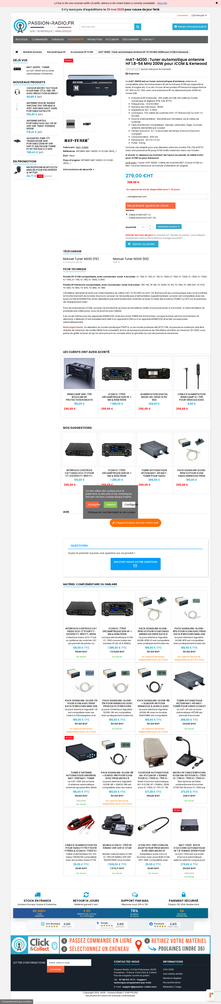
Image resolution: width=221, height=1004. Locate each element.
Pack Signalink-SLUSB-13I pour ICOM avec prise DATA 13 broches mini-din (81, 704)
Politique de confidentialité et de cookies (111, 512)
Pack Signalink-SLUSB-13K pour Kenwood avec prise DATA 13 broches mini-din (117, 706)
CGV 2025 (168, 971)
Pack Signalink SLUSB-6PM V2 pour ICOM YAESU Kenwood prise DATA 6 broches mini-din (191, 476)
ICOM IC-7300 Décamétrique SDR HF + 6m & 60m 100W (116, 397)
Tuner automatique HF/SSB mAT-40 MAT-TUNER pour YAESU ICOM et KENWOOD (154, 474)
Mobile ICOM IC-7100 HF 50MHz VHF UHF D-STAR (117, 848)
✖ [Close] (217, 3)
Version (130, 210)
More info (162, 3)
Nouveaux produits (29, 82)
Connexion (182, 15)
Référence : (69, 151)
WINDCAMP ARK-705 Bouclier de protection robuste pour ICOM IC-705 (79, 398)
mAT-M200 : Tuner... (38, 67)
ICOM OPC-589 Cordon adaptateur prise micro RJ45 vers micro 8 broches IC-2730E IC (153, 850)
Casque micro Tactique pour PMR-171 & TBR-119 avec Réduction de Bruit (42, 90)
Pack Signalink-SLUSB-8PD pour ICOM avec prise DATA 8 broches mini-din (189, 632)
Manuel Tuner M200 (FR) (81, 259)
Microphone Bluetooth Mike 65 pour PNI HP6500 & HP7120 (41, 170)
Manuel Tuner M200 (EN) (131, 259)
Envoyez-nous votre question (135, 565)
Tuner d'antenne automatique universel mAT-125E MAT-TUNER (81, 776)
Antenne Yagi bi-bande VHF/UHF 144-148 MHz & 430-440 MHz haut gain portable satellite (41, 107)
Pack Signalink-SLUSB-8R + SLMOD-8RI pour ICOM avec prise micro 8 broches (117, 778)
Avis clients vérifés (173, 976)
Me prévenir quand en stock (148, 205)
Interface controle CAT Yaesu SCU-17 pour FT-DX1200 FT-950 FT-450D (79, 474)
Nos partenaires (172, 984)
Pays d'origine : (72, 160)
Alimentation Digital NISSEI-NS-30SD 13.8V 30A (154, 397)
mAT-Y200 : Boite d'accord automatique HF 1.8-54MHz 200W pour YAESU (189, 850)
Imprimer (134, 73)
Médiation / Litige (172, 989)
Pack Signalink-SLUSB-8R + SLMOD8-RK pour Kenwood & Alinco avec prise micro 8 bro (153, 706)
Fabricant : (69, 147)
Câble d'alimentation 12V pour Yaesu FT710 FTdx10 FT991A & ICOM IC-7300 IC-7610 (81, 850)
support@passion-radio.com (139, 989)
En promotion (24, 161)
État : (66, 155)
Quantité (131, 227)
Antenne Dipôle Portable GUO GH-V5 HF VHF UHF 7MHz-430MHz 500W (41, 124)
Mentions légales (172, 980)
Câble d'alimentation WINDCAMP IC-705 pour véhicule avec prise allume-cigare (192, 398)
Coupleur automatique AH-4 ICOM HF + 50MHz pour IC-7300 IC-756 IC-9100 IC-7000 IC (153, 778)
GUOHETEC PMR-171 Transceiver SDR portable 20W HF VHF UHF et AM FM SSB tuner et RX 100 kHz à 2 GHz (41, 144)
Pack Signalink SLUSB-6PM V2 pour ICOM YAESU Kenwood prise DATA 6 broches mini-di (153, 634)
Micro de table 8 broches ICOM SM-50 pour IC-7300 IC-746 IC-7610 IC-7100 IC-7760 (189, 778)
